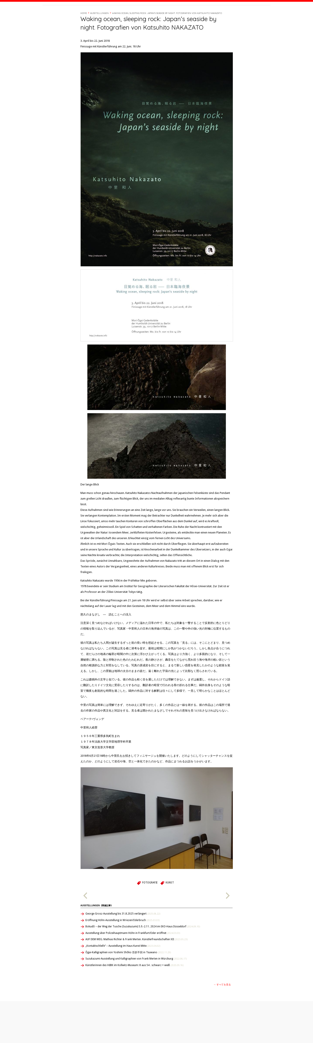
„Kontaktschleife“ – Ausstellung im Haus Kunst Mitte (122, 964)
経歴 (211, 13)
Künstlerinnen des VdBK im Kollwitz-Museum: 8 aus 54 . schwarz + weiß (134, 983)
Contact (237, 13)
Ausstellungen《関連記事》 (96, 924)
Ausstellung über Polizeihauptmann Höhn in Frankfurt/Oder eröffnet (132, 951)
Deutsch (173, 1031)
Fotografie (150, 901)
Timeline (223, 13)
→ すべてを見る (222, 1003)
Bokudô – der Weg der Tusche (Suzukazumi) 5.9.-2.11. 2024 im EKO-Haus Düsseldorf (142, 944)
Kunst (170, 901)
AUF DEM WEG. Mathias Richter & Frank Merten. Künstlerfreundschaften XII (136, 957)
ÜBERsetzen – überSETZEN (69, 1036)
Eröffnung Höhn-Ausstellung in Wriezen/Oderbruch (122, 938)
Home (83, 31)
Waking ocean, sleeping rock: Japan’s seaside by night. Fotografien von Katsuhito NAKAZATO (167, 31)
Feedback (119, 1036)
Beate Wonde (70, 14)
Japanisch (173, 1036)
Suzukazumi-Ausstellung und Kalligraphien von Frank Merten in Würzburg (136, 977)
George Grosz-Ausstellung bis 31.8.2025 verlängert (122, 932)
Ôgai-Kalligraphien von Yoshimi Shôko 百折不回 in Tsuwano (128, 970)
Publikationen (62, 1031)
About (200, 13)
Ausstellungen (99, 31)
